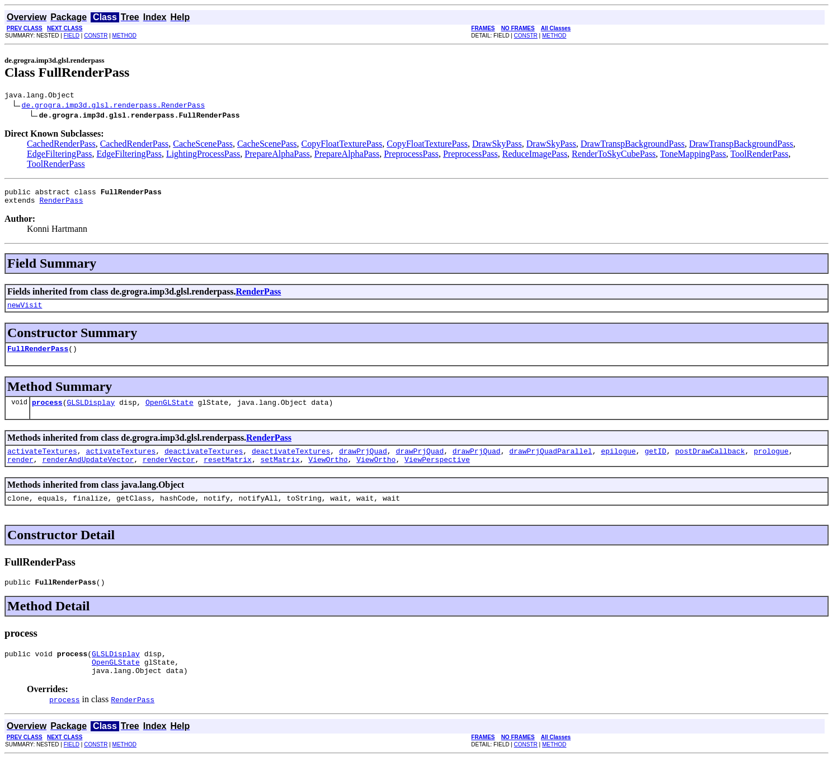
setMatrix (279, 473)
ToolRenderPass (760, 155)
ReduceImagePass (534, 155)
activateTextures (42, 462)
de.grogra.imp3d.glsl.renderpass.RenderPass (113, 106)
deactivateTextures (203, 462)
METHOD (124, 35)
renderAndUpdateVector (88, 473)
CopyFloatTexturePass (342, 145)
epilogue (618, 462)
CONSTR (95, 35)
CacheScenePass (203, 145)
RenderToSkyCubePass (614, 155)
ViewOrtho (327, 473)
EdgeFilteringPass (59, 155)
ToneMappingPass (693, 155)
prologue (771, 462)
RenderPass (61, 205)
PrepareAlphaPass (276, 155)
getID (655, 462)
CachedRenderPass (61, 145)
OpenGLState (169, 412)
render (20, 473)
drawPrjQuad (363, 462)
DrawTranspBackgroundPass (633, 145)
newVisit (24, 311)
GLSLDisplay (91, 412)
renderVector (169, 473)
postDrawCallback (710, 462)
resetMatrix (228, 473)
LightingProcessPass (203, 155)
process (47, 412)
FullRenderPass (37, 357)
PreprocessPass (411, 155)
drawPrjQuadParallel (550, 462)
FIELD (71, 35)
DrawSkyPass (497, 145)
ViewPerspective (437, 473)
